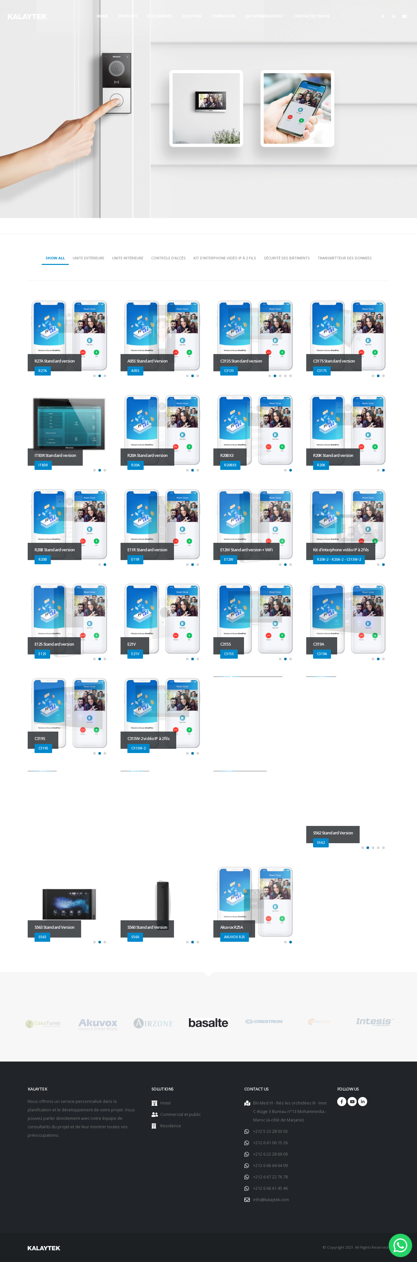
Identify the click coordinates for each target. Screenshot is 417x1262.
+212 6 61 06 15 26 (270, 1142)
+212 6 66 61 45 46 (270, 1188)
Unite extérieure (88, 257)
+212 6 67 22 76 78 (270, 1177)
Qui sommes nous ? (264, 16)
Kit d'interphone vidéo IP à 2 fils (225, 257)
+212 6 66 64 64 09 (270, 1165)
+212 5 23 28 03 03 (270, 1131)
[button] (94, 376)
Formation (223, 16)
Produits (127, 16)
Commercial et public (180, 1114)
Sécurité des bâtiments (287, 257)
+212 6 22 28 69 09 (270, 1154)
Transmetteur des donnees (345, 257)
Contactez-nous (311, 16)
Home (102, 16)
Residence (170, 1126)
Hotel (165, 1103)
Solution (192, 16)
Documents (159, 16)
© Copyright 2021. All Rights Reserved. (356, 1247)
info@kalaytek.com (271, 1199)
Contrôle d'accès (168, 257)
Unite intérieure (127, 257)
